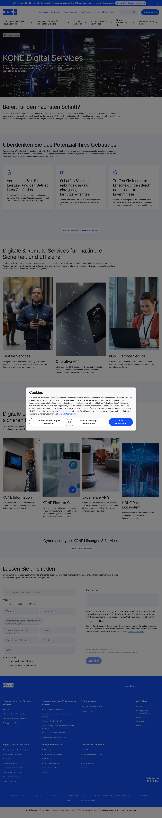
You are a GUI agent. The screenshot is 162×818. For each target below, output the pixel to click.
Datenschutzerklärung (66, 414)
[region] (81, 408)
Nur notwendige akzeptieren (88, 422)
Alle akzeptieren (121, 422)
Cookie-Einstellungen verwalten (49, 422)
